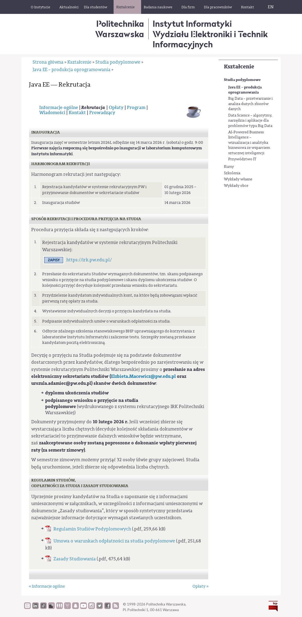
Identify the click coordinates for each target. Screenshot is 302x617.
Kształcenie (239, 67)
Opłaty (116, 108)
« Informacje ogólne (47, 586)
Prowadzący (102, 113)
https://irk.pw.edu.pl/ (89, 260)
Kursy (229, 166)
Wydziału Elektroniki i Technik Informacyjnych (210, 39)
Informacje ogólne (58, 108)
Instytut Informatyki (192, 24)
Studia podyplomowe (242, 79)
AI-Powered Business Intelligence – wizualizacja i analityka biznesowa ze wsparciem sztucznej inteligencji (249, 143)
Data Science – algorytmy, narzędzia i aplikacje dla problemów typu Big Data (250, 120)
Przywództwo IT (242, 159)
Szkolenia (232, 173)
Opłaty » (200, 586)
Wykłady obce (236, 185)
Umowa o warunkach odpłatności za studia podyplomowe (114, 541)
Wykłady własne (238, 179)
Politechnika (119, 29)
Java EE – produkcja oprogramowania (245, 90)
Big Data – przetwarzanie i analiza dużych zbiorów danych (250, 103)
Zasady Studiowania (74, 559)
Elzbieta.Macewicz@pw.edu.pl (143, 376)
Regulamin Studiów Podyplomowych (92, 529)
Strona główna (48, 62)
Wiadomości (52, 113)
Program (136, 108)
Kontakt (77, 113)
